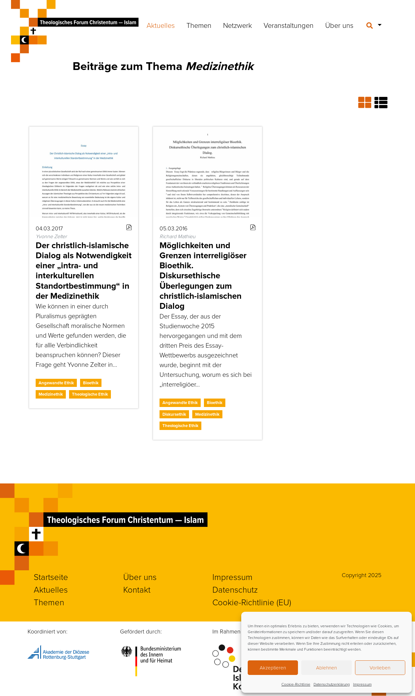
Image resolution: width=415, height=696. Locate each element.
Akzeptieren (273, 667)
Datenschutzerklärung (332, 684)
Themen (198, 25)
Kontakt (136, 589)
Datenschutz (235, 589)
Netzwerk (237, 25)
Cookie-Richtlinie (295, 684)
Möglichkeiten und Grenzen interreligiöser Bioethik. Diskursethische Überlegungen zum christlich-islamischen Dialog (203, 275)
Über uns (339, 25)
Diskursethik (174, 414)
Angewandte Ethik (56, 383)
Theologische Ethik (90, 394)
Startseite (51, 577)
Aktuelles (161, 25)
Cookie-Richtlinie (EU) (251, 602)
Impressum (362, 684)
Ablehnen (326, 667)
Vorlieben (380, 667)
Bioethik (91, 383)
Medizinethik (51, 394)
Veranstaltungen (289, 25)
